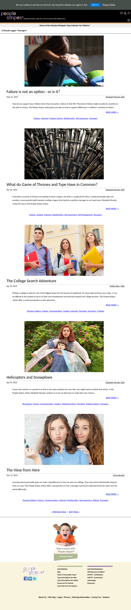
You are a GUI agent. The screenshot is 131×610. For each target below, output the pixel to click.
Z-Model (100, 311)
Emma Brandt (118, 475)
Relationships (69, 118)
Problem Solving (56, 118)
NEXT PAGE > (74, 512)
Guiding (37, 118)
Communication (55, 311)
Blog (59, 572)
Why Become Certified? (96, 572)
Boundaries (27, 404)
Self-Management (85, 215)
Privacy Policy (109, 5)
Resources (91, 583)
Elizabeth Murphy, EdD (115, 97)
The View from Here (23, 470)
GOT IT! (95, 5)
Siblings (96, 500)
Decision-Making (34, 311)
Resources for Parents (65, 583)
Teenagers (93, 118)
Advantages (91, 580)
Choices (32, 215)
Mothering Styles (69, 404)
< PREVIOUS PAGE (58, 512)
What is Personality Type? (67, 575)
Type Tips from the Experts (67, 586)
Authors (106, 597)
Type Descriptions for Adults (67, 580)
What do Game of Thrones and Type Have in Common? (52, 184)
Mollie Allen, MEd (117, 286)
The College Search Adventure (31, 281)
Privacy (67, 597)
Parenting (83, 311)
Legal (60, 597)
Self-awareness (82, 118)
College (45, 311)
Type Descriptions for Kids (67, 577)
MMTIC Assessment (95, 577)
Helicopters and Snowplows (29, 377)
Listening (44, 118)
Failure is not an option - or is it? (33, 91)
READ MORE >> (112, 112)
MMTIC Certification (95, 575)
